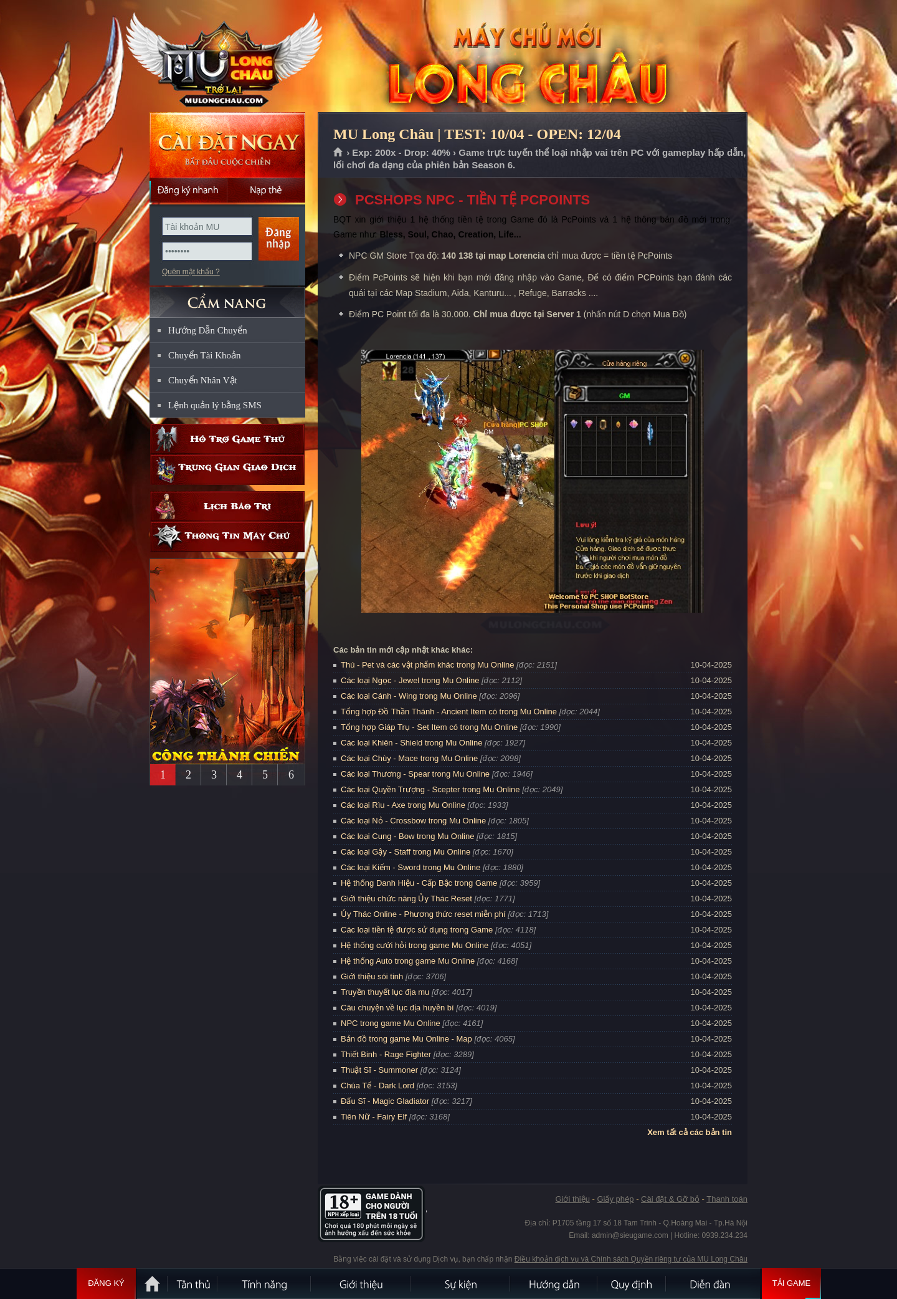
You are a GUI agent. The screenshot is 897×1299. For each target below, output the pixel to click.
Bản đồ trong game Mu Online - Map (406, 1038)
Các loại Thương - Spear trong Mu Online (415, 774)
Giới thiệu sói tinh (372, 976)
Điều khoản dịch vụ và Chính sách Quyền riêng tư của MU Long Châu (631, 1259)
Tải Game (791, 1283)
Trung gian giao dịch (227, 469)
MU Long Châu (226, 56)
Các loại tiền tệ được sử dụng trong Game (417, 929)
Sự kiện (461, 1283)
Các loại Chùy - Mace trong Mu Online (409, 758)
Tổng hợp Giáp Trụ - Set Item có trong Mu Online (429, 727)
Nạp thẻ (266, 190)
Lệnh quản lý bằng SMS (215, 405)
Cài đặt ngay (227, 145)
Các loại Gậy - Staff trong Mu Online (405, 851)
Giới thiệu (572, 1199)
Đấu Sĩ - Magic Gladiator (385, 1101)
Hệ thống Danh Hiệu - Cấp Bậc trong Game (419, 883)
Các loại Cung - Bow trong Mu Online (407, 836)
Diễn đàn (713, 1283)
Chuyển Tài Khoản (204, 355)
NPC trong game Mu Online (390, 1023)
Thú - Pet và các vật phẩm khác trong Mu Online (427, 664)
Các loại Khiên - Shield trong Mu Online (411, 742)
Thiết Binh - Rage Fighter (386, 1054)
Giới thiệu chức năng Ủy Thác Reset (406, 898)
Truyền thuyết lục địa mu (385, 992)
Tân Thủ (193, 1283)
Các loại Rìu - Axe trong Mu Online (403, 805)
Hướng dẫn (554, 1283)
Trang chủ (338, 152)
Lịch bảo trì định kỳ (227, 506)
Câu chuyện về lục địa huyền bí (397, 1007)
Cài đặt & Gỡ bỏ (670, 1199)
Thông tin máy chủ (227, 537)
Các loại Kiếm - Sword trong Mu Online (410, 867)
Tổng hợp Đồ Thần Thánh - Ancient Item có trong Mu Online (449, 711)
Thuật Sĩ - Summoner (379, 1070)
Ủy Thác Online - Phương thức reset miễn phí (423, 914)
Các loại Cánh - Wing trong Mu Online (409, 696)
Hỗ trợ (227, 439)
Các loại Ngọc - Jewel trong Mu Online (410, 680)
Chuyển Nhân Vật (202, 380)
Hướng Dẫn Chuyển (207, 330)
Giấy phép (615, 1199)
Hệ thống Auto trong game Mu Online (408, 961)
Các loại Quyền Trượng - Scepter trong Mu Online (430, 789)
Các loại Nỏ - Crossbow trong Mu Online (413, 820)
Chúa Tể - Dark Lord (377, 1085)
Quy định (632, 1283)
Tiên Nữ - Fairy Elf (374, 1116)
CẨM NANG (227, 297)
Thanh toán (727, 1199)
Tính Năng (264, 1283)
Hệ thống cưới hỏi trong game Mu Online (414, 945)
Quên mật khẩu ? (191, 271)
